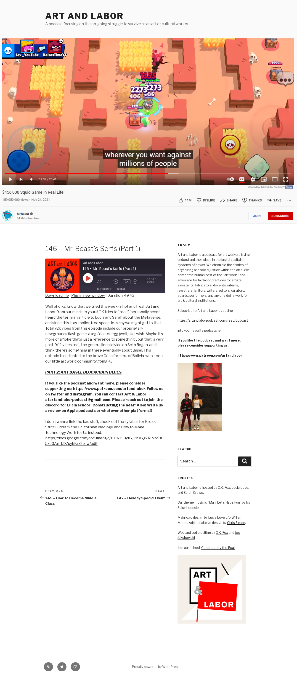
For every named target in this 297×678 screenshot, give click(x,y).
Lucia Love (216, 517)
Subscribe (104, 289)
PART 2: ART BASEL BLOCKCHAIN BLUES (83, 372)
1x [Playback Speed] (127, 281)
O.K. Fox (222, 532)
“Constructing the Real (112, 405)
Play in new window (88, 295)
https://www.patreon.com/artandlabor (210, 355)
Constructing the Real (218, 548)
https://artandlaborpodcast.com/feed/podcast (213, 320)
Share (121, 289)
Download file (57, 295)
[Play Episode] (88, 278)
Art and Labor (84, 16)
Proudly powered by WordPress (156, 667)
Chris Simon (236, 523)
